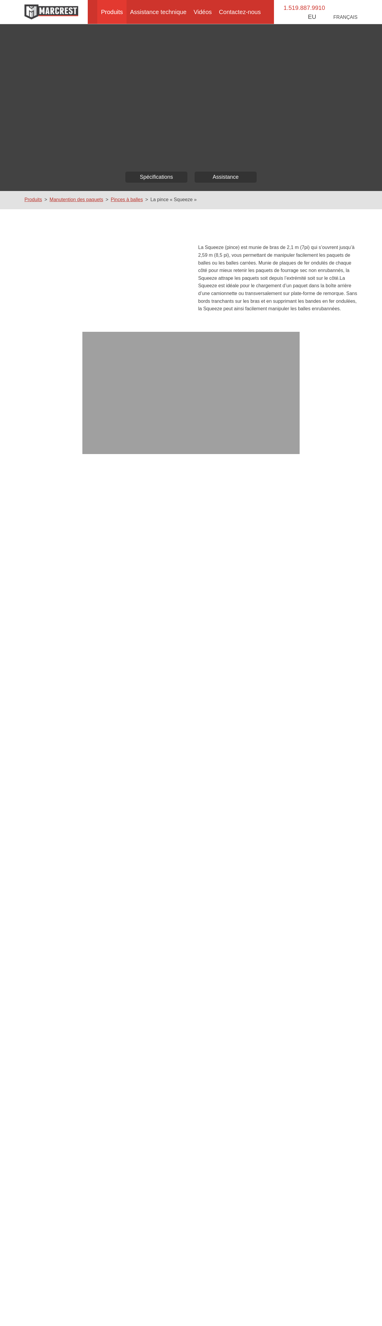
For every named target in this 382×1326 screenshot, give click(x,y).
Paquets (174, 1258)
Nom (45, 745)
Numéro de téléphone (63, 799)
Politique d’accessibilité (191, 1308)
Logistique (176, 1272)
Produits (109, 12)
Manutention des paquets (76, 199)
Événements (292, 1258)
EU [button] (319, 16)
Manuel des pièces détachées (194, 1285)
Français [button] (346, 17)
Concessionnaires (296, 1265)
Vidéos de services (183, 1292)
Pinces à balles (126, 199)
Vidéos (204, 12)
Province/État (55, 854)
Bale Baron (63, 1265)
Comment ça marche (186, 1265)
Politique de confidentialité (246, 1308)
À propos (61, 1258)
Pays (46, 826)
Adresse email (56, 772)
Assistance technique (158, 12)
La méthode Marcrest (73, 1278)
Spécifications (156, 177)
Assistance (225, 177)
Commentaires (215, 745)
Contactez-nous (243, 12)
